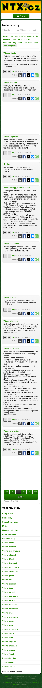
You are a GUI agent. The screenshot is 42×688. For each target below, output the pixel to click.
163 (29, 492)
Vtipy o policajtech (10, 609)
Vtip (13, 71)
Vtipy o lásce (7, 588)
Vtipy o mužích (9, 298)
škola (20, 39)
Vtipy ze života (9, 53)
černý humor (8, 36)
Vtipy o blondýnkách (11, 551)
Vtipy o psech (8, 621)
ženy (14, 43)
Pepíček (22, 36)
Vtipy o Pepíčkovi (10, 137)
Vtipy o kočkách (9, 584)
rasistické (7, 43)
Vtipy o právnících (11, 431)
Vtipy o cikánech (10, 321)
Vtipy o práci (7, 613)
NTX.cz (8, 676)
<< (7, 492)
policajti (27, 39)
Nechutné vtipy (9, 188)
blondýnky (7, 39)
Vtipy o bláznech (9, 547)
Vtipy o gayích (8, 576)
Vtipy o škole (7, 638)
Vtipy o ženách (8, 650)
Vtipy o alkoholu (10, 83)
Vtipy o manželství (11, 349)
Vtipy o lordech (8, 592)
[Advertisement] (21, 118)
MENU (21, 16)
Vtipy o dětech (8, 559)
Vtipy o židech (8, 654)
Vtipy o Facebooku (11, 244)
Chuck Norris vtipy (10, 522)
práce (20, 43)
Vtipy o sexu (7, 625)
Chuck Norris (32, 36)
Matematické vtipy (10, 530)
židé (14, 39)
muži (36, 43)
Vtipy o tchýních (9, 642)
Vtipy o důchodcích (10, 567)
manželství (28, 43)
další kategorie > (10, 46)
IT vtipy (6, 164)
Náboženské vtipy (9, 534)
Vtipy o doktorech (9, 563)
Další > (21, 497)
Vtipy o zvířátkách (9, 646)
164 (35, 492)
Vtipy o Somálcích (10, 629)
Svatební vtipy (8, 662)
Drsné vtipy (7, 518)
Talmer (8, 682)
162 (23, 492)
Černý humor (7, 514)
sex (16, 36)
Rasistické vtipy (9, 658)
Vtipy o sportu (8, 634)
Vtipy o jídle (7, 580)
